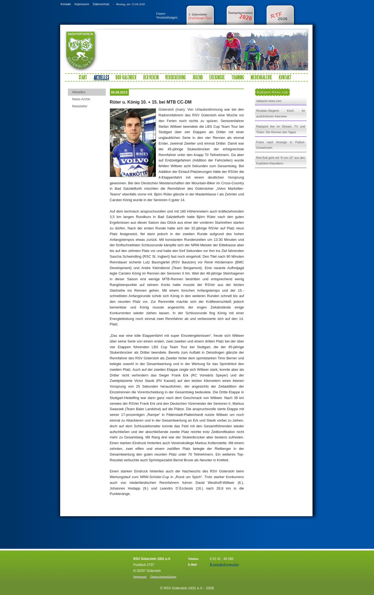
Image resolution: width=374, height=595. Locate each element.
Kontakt (66, 4)
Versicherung (175, 77)
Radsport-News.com (272, 92)
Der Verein (151, 77)
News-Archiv (81, 99)
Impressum (81, 4)
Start (83, 77)
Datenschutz (101, 4)
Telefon (193, 558)
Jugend (198, 77)
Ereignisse (217, 77)
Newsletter (80, 106)
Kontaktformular (224, 564)
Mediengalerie (261, 77)
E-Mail (192, 564)
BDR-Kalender (126, 77)
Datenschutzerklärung (163, 576)
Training (238, 77)
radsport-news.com (269, 100)
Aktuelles (78, 92)
